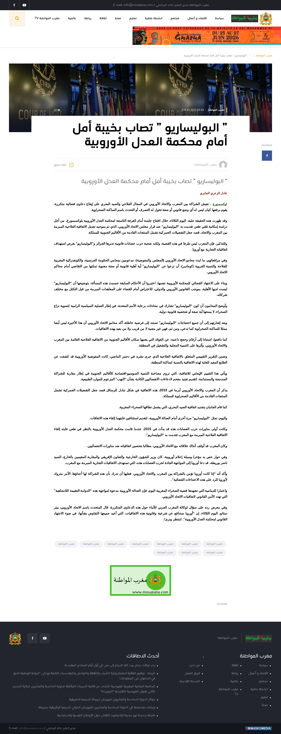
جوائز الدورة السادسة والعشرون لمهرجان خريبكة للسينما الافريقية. (112, 699)
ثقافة (103, 18)
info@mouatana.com (31, 728)
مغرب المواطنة (264, 55)
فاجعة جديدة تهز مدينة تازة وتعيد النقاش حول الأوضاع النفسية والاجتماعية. (106, 715)
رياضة (87, 18)
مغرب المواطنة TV (47, 18)
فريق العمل (192, 673)
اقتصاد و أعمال (197, 18)
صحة (118, 18)
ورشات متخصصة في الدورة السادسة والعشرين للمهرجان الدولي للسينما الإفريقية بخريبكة (96, 707)
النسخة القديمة (190, 681)
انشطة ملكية (153, 18)
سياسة (219, 18)
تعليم (133, 18)
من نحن (194, 665)
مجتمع (174, 18)
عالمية (72, 18)
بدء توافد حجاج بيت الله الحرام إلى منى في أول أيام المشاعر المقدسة (110, 665)
